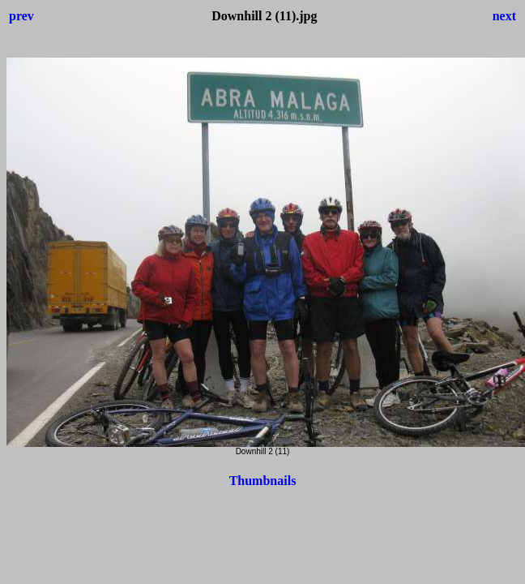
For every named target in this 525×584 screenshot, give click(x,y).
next (504, 16)
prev (21, 16)
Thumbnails (263, 480)
